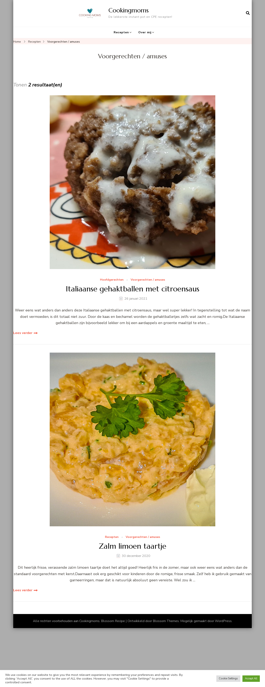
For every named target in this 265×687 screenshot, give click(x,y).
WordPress (223, 621)
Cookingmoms (128, 10)
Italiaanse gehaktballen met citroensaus (132, 288)
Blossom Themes (166, 621)
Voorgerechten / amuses (148, 279)
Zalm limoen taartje (132, 546)
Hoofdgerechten (112, 279)
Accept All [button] (251, 678)
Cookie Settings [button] (228, 678)
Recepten (121, 32)
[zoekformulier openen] (248, 13)
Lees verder (22, 333)
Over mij (145, 32)
